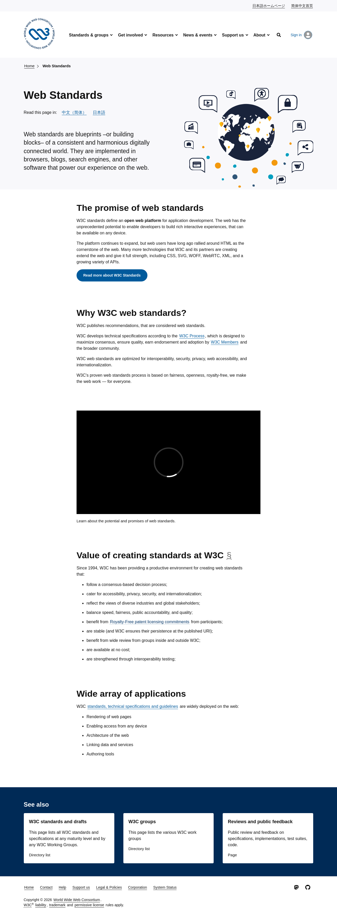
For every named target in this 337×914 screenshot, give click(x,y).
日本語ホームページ (269, 5)
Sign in (301, 35)
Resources (163, 35)
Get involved (130, 35)
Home (29, 66)
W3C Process (192, 336)
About (259, 35)
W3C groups (142, 821)
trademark (57, 905)
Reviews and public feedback (260, 821)
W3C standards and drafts (58, 821)
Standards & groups (89, 35)
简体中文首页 (302, 5)
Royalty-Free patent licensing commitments (149, 622)
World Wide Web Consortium (77, 900)
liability (40, 905)
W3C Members (224, 342)
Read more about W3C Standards (112, 275)
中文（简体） (74, 112)
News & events (197, 35)
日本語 (99, 112)
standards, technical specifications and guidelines (132, 706)
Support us (233, 35)
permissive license (89, 905)
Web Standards (57, 66)
